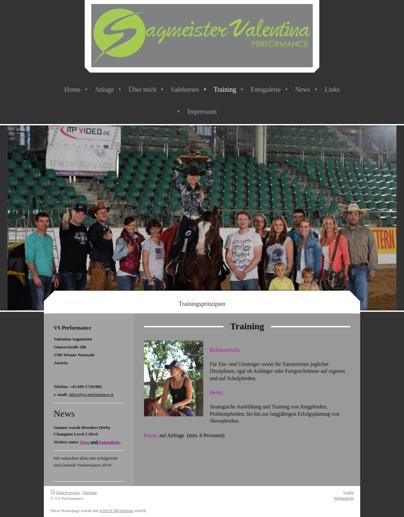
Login (348, 492)
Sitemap (90, 492)
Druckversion (65, 492)
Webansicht (344, 498)
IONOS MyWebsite (116, 510)
